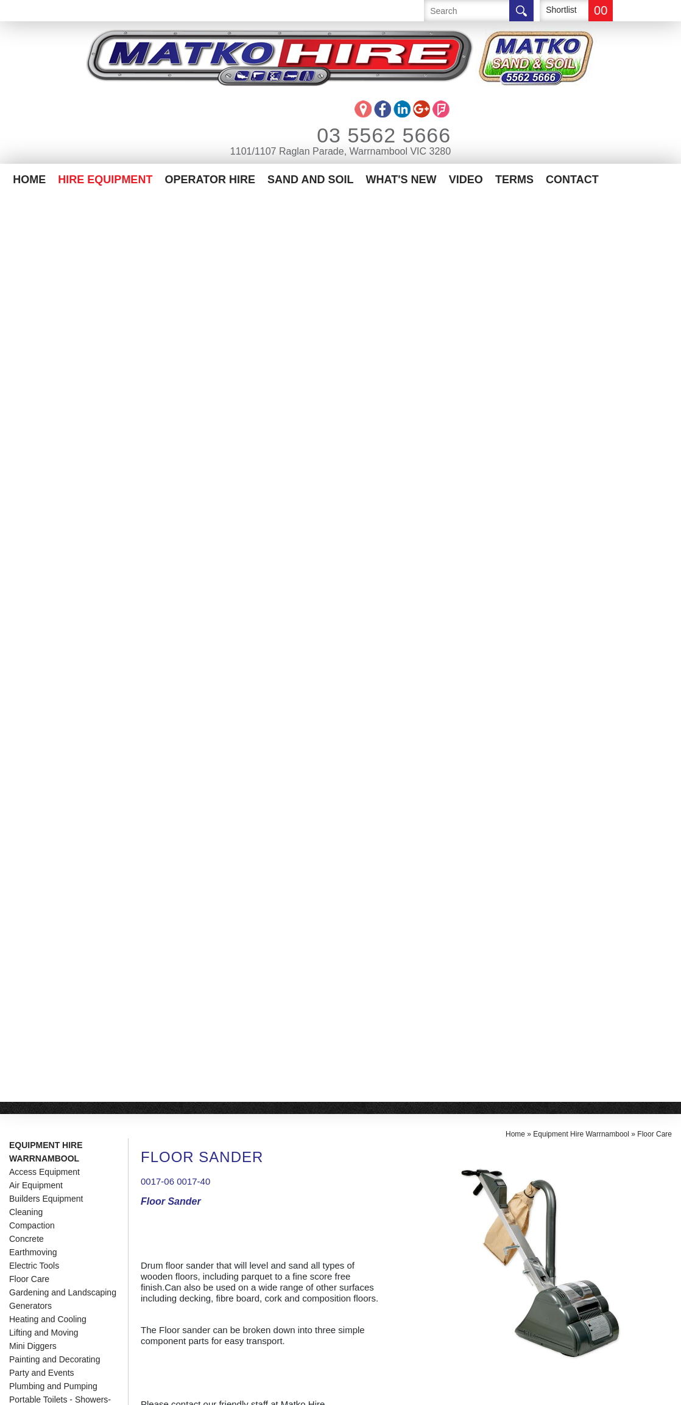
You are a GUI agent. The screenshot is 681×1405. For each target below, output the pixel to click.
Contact (572, 179)
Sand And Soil (310, 179)
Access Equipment (44, 265)
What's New (401, 179)
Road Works (32, 533)
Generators (30, 399)
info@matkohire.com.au (208, 1234)
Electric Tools (34, 359)
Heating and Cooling (47, 413)
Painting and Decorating (54, 453)
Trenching (28, 573)
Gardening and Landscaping (62, 386)
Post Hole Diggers (43, 520)
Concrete (26, 332)
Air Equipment (36, 279)
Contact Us (38, 1263)
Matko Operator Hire (65, 1227)
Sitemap (287, 1389)
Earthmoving (33, 346)
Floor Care (29, 372)
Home (29, 179)
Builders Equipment (46, 292)
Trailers (23, 560)
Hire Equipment (105, 179)
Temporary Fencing (45, 547)
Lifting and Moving (44, 426)
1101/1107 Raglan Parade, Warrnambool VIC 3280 (340, 151)
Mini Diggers (33, 439)
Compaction (32, 319)
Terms (514, 179)
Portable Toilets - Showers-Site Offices (60, 499)
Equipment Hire (49, 1209)
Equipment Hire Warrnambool (46, 245)
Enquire (185, 956)
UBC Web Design (363, 1389)
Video (466, 179)
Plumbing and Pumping (53, 480)
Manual (163, 803)
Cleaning (26, 305)
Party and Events (41, 466)
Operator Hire (210, 179)
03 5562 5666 (367, 135)
